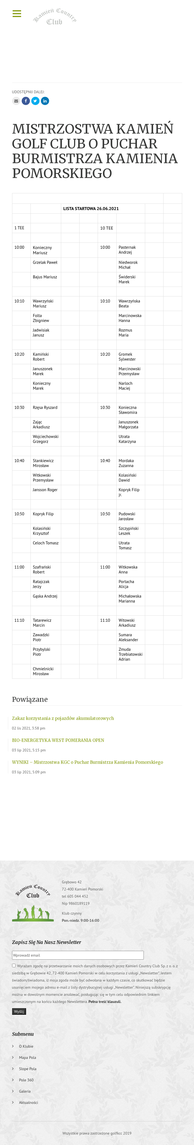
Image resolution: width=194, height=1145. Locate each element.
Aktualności (28, 1102)
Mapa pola (27, 1057)
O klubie (26, 1046)
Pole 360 (26, 1080)
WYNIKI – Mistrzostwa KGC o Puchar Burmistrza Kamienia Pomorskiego (87, 762)
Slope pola (27, 1068)
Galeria (25, 1091)
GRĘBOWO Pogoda (97, 815)
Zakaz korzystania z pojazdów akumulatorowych (63, 718)
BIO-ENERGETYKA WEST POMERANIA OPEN (58, 740)
